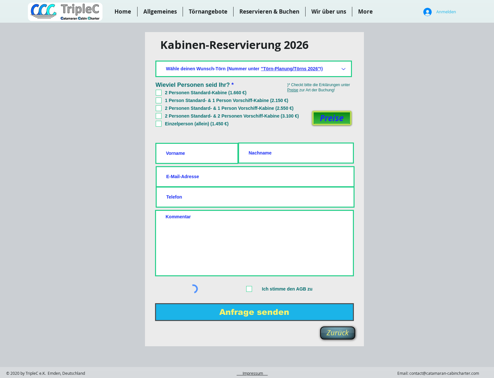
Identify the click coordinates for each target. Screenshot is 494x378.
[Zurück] (337, 332)
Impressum (252, 373)
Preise (292, 90)
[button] (269, 12)
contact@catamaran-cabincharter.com (444, 373)
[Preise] (332, 118)
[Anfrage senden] (254, 312)
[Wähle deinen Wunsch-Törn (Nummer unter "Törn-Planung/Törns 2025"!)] (253, 69)
